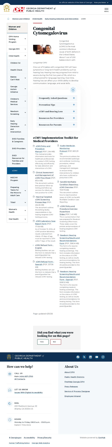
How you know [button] (100, 2)
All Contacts (19, 379)
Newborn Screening (14, 112)
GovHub (101, 438)
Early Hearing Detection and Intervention (62, 19)
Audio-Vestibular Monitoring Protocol (67, 148)
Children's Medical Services (14, 101)
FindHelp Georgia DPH (74, 382)
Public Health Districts (74, 377)
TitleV (13, 202)
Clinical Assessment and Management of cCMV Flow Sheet (44, 175)
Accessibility (29, 438)
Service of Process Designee (77, 391)
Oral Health (14, 219)
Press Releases (71, 387)
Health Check (16, 70)
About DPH (70, 372)
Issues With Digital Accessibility (28, 393)
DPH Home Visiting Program (14, 39)
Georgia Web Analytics (41, 443)
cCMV (14, 171)
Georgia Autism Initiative (14, 89)
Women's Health (13, 210)
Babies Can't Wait (15, 78)
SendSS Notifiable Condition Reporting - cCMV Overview (69, 184)
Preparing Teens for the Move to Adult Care (15, 191)
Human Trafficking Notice (19, 443)
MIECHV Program (14, 179)
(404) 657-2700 (26, 376)
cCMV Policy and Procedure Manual (42, 149)
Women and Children (21, 19)
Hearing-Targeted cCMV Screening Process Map (43, 199)
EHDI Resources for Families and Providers (18, 160)
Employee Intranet (73, 396)
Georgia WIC (14, 49)
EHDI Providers (19, 149)
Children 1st (15, 63)
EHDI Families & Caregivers (18, 140)
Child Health (37, 19)
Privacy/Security (44, 438)
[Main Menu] (106, 9)
